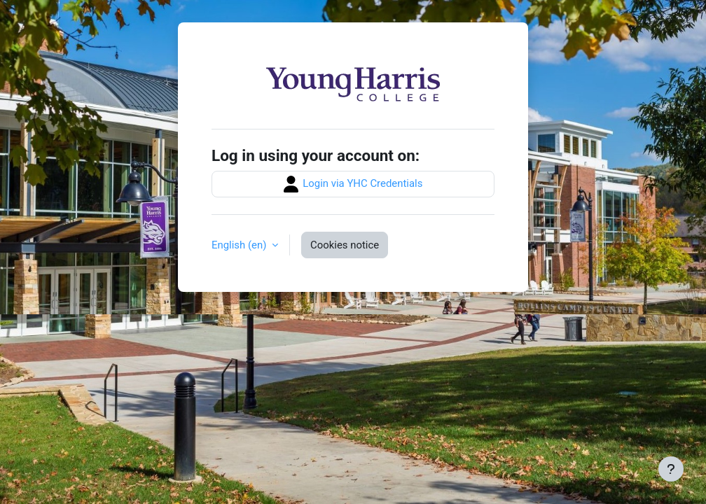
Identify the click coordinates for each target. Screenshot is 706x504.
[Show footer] (671, 469)
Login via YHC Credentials (353, 184)
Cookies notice (344, 245)
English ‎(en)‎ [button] (240, 245)
